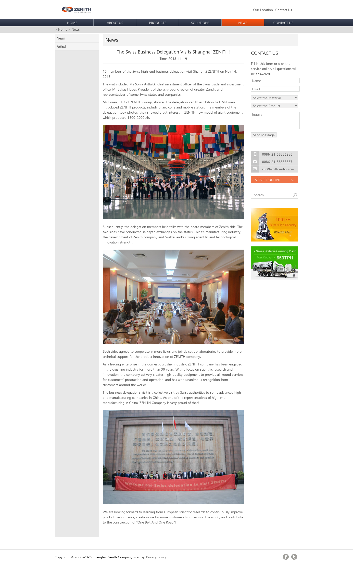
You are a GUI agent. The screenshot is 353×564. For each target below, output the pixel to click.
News (61, 38)
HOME (72, 22)
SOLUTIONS (200, 22)
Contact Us (283, 9)
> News (74, 29)
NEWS (242, 22)
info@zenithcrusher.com (278, 169)
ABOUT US (115, 22)
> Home (61, 29)
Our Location (263, 9)
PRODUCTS (157, 22)
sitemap (139, 557)
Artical (61, 46)
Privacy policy (156, 557)
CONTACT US (283, 22)
